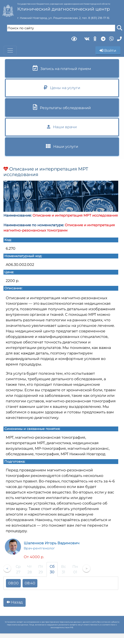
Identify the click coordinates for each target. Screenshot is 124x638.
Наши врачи (62, 127)
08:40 (30, 583)
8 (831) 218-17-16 (98, 18)
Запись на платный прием (62, 68)
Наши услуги (62, 146)
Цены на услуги (62, 87)
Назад (14, 602)
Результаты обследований (62, 107)
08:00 (13, 583)
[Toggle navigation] (10, 50)
